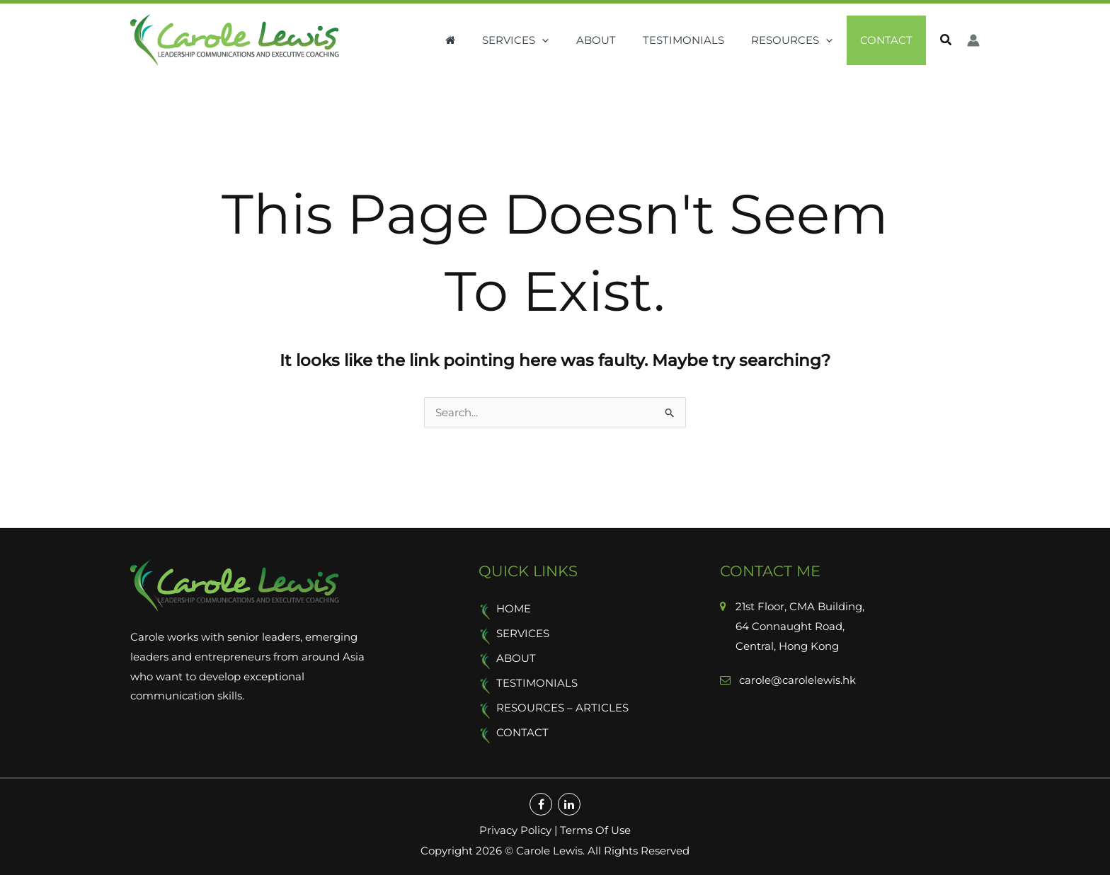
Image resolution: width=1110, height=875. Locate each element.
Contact (889, 40)
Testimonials (698, 40)
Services (542, 40)
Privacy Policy (515, 830)
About (616, 40)
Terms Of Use (595, 830)
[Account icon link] (973, 40)
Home (513, 610)
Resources (801, 40)
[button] (569, 40)
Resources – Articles (562, 709)
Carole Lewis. (549, 850)
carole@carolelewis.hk (796, 680)
